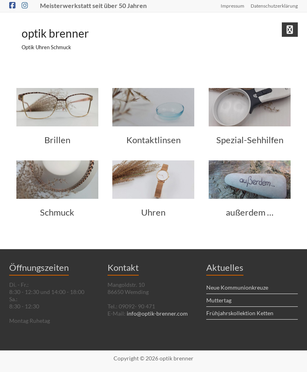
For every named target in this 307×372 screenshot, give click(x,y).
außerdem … (249, 212)
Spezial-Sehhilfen (249, 139)
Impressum (232, 6)
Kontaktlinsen (153, 139)
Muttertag (218, 300)
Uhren (153, 212)
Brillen (57, 139)
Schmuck (57, 212)
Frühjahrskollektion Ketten (239, 313)
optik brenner (55, 33)
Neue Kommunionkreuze (237, 287)
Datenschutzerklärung (274, 6)
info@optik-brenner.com (157, 313)
